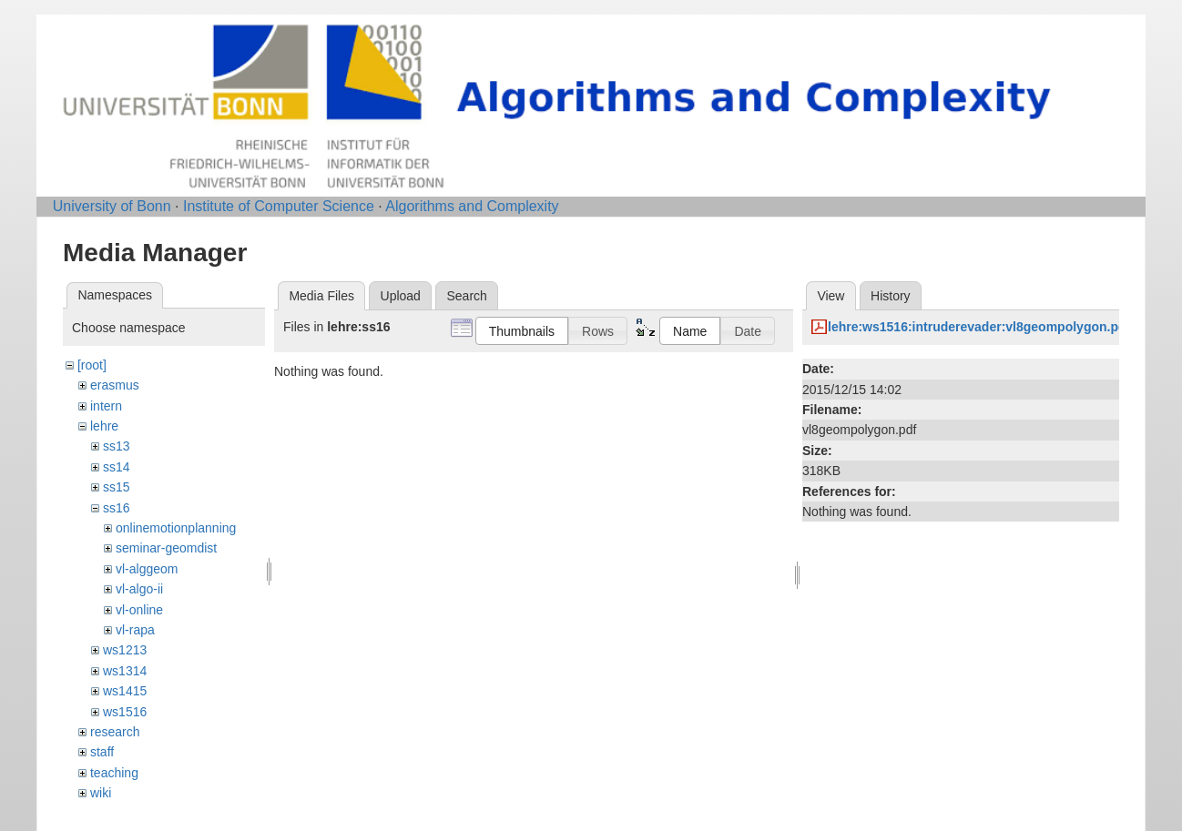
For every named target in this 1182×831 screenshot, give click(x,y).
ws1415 (125, 691)
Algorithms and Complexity (471, 206)
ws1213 (125, 650)
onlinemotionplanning (176, 528)
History (891, 296)
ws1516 (125, 711)
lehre (104, 426)
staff (102, 752)
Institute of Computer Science (278, 206)
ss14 (116, 467)
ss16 (116, 508)
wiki (100, 792)
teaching (114, 772)
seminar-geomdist (166, 548)
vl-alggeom (147, 569)
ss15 (116, 487)
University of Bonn (112, 206)
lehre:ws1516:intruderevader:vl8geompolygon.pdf (979, 326)
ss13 (116, 446)
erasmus (114, 385)
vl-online (139, 610)
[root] (92, 365)
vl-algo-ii (139, 589)
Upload (401, 296)
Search (466, 296)
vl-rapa (135, 630)
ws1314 (125, 671)
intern (106, 406)
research (114, 732)
